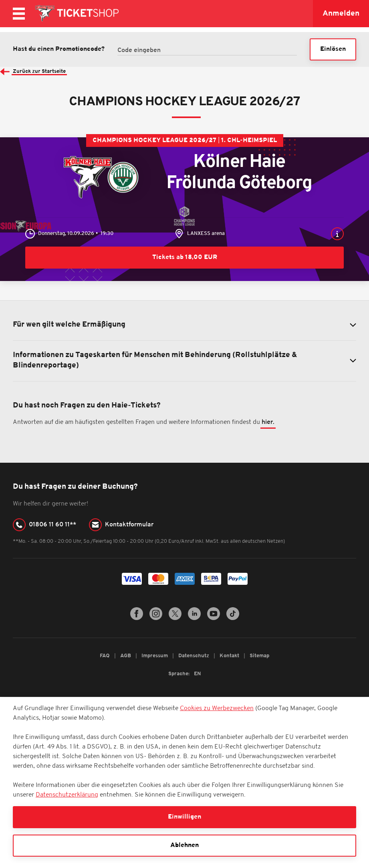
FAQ (105, 656)
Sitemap (259, 656)
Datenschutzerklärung (67, 795)
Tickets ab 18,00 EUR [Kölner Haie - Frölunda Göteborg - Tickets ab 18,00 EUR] (184, 257)
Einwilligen (184, 817)
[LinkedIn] (194, 619)
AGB (126, 656)
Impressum (155, 656)
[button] (337, 233)
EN (197, 674)
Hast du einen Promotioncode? (59, 49)
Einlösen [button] (333, 49)
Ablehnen (184, 845)
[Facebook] (136, 619)
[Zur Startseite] (76, 13)
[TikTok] (232, 619)
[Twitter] (175, 619)
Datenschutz (194, 656)
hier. (268, 423)
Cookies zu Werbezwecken (217, 708)
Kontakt (230, 656)
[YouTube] (213, 619)
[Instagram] (155, 619)
